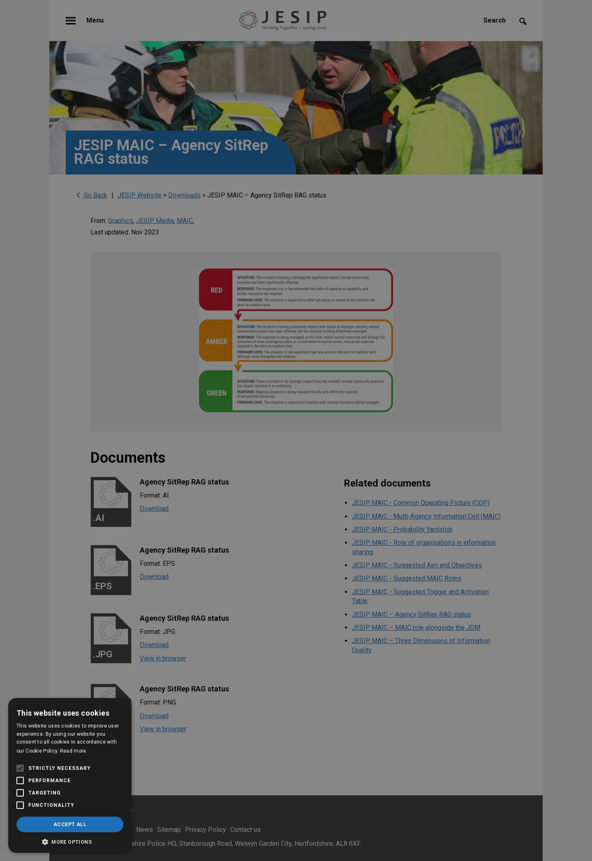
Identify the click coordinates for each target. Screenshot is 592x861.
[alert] (296, 430)
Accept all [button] (69, 824)
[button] (69, 841)
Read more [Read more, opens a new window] (73, 751)
